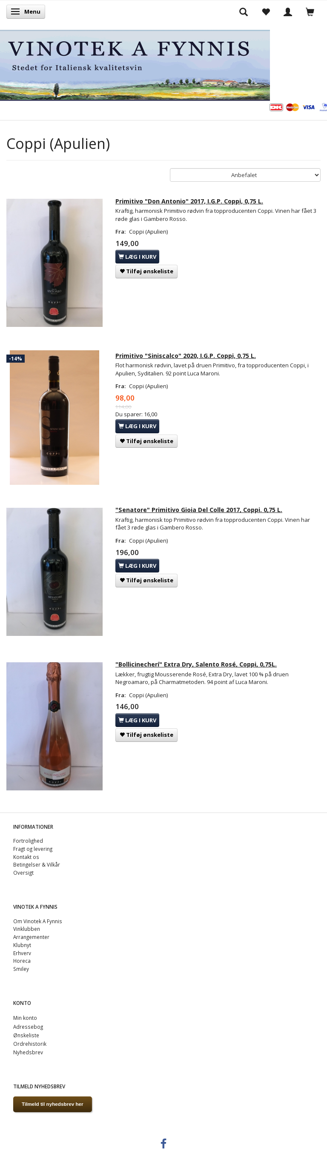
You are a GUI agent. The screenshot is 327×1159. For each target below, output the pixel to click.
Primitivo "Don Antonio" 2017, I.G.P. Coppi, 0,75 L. (189, 201)
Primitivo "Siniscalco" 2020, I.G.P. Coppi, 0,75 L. (185, 356)
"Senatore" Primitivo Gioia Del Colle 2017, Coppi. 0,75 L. (198, 510)
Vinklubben (26, 928)
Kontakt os (26, 856)
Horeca (22, 960)
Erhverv (22, 953)
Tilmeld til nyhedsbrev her (52, 1104)
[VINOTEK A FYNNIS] (135, 63)
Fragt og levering (32, 848)
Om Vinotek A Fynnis (37, 921)
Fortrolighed (28, 840)
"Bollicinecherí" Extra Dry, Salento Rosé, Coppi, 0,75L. (196, 664)
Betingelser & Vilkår (36, 864)
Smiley (21, 968)
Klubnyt (22, 945)
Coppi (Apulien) (148, 231)
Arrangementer (31, 936)
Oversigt (23, 872)
